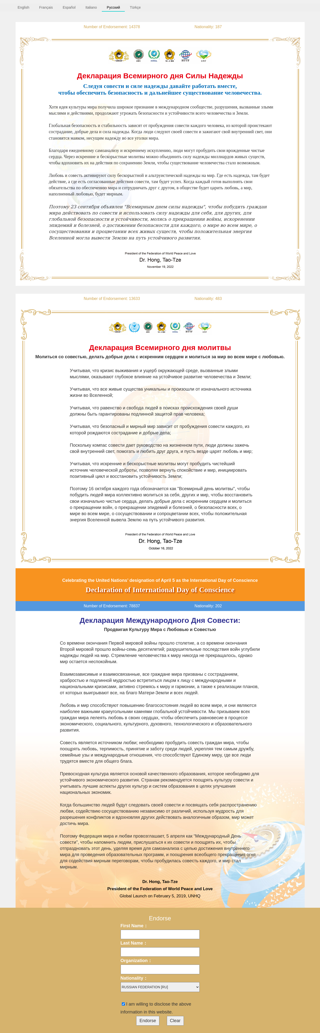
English (23, 7)
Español (69, 7)
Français (46, 7)
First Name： (134, 925)
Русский (113, 7)
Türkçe (135, 7)
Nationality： (134, 978)
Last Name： (134, 943)
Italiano (91, 7)
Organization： (136, 960)
